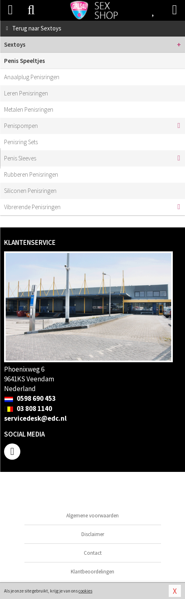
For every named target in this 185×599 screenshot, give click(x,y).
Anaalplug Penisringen (31, 77)
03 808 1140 (28, 408)
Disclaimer (92, 534)
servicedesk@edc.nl (35, 418)
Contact (93, 552)
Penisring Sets (21, 142)
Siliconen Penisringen (30, 191)
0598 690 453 (30, 398)
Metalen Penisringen (28, 109)
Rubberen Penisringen (31, 174)
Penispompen (21, 126)
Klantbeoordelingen (92, 571)
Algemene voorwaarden (92, 515)
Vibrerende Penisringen (32, 207)
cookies (85, 591)
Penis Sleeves (20, 158)
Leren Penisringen (26, 93)
